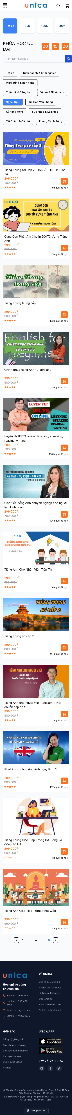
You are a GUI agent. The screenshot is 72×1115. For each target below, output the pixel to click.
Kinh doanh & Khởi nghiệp (39, 72)
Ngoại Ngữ (12, 101)
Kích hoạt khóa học (50, 993)
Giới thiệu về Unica (49, 981)
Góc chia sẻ (46, 998)
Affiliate (7, 1067)
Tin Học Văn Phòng (40, 101)
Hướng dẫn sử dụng (50, 987)
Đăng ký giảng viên (13, 1039)
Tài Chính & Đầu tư (18, 121)
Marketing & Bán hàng (20, 82)
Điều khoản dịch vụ (50, 1004)
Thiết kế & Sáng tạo (18, 92)
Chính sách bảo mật (50, 1010)
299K (62, 25)
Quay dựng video (12, 1061)
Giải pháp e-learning (14, 1045)
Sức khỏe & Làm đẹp (45, 111)
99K (27, 25)
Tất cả (10, 25)
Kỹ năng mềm (14, 111)
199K (44, 25)
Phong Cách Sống (50, 121)
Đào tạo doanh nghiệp (15, 1050)
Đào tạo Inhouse (12, 1056)
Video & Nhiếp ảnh (52, 92)
